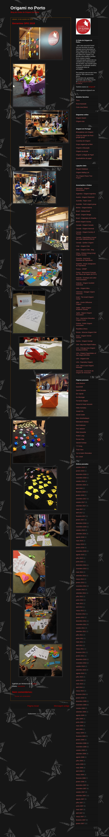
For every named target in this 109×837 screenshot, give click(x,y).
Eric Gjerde (79, 394)
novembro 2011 (81, 624)
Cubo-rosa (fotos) (82, 107)
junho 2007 (79, 806)
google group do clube (84, 81)
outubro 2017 (80, 502)
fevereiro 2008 (81, 778)
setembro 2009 (81, 712)
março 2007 (80, 816)
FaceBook (79, 83)
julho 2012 (79, 596)
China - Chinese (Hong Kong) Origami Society (86, 254)
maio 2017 (79, 509)
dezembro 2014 (81, 565)
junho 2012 (79, 600)
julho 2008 (79, 761)
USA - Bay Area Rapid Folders (86, 344)
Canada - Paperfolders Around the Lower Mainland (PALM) (86, 238)
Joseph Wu (79, 411)
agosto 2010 (80, 673)
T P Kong (79, 446)
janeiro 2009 (80, 740)
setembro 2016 (81, 534)
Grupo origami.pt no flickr (84, 144)
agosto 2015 (80, 554)
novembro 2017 (81, 499)
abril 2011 (79, 645)
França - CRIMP (81, 269)
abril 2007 (79, 813)
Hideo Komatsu (81, 408)
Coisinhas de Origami (83, 141)
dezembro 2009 (81, 701)
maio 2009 (79, 726)
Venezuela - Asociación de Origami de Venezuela (84, 372)
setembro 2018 (81, 485)
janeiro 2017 (80, 520)
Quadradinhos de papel (84, 158)
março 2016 (80, 544)
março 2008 (80, 774)
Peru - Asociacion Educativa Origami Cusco (85, 319)
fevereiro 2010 (81, 694)
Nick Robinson (81, 425)
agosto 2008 (80, 757)
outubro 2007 (80, 792)
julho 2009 (79, 719)
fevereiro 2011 (81, 652)
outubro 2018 (80, 481)
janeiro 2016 (80, 547)
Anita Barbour (80, 383)
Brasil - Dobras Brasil (83, 211)
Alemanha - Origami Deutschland (82, 189)
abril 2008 (79, 771)
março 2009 (80, 733)
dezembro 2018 (81, 474)
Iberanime (21, 686)
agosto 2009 (80, 715)
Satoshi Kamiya (81, 443)
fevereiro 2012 (81, 614)
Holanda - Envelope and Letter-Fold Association (86, 278)
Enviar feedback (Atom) (45, 714)
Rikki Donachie (81, 432)
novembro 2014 (81, 568)
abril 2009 (79, 729)
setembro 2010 (81, 670)
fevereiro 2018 (81, 492)
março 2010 (80, 691)
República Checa (81, 329)
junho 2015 (79, 562)
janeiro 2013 (80, 582)
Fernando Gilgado (82, 401)
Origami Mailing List (82, 172)
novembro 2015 (81, 551)
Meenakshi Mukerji (82, 422)
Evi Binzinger (80, 397)
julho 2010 (79, 677)
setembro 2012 (81, 593)
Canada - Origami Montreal (85, 228)
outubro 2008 (80, 750)
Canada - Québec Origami (84, 243)
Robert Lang (80, 436)
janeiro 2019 (80, 471)
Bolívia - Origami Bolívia (84, 207)
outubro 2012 (80, 589)
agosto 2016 (80, 537)
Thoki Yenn (79, 449)
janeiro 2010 (80, 698)
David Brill (79, 387)
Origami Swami (81, 118)
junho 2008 (79, 764)
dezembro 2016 (81, 523)
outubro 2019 (80, 467)
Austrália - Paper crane (83, 201)
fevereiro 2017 (81, 516)
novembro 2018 (81, 478)
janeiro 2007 (80, 823)
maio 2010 (79, 684)
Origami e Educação (83, 148)
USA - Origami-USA (82, 358)
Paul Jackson (80, 429)
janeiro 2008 (80, 781)
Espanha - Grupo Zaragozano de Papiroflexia (86, 264)
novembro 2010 (81, 663)
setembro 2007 (81, 795)
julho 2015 (79, 558)
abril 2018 (79, 488)
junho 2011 (79, 638)
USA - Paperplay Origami (84, 362)
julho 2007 (79, 802)
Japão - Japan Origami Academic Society (83, 308)
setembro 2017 (81, 506)
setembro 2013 (81, 575)
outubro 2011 (80, 628)
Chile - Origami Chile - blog (85, 250)
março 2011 (80, 649)
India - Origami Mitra (83, 288)
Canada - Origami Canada (84, 225)
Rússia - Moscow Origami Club (86, 332)
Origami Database (82, 169)
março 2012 (80, 610)
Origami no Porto (27, 8)
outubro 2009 (80, 708)
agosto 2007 (80, 799)
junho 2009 (79, 722)
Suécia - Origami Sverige (84, 341)
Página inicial (33, 706)
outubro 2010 (80, 666)
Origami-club (80, 121)
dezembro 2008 (81, 743)
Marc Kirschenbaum (82, 418)
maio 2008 (79, 768)
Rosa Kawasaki (81, 104)
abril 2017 (79, 513)
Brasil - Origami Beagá (83, 215)
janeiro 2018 (80, 495)
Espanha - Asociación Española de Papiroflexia (84, 259)
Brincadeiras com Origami (84, 132)
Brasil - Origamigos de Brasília (86, 218)
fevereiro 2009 (81, 736)
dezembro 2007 (81, 785)
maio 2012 (79, 603)
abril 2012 (79, 607)
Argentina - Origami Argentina (86, 194)
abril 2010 (79, 687)
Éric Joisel (79, 457)
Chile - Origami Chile (83, 246)
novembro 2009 (81, 705)
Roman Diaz (80, 439)
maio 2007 (79, 809)
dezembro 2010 (81, 659)
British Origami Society (83, 222)
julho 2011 (79, 635)
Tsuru (78, 100)
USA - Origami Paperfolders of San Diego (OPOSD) (86, 354)
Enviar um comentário (22, 696)
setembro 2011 (81, 631)
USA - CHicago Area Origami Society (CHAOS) (85, 349)
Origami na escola (82, 151)
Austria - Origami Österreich (85, 197)
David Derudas (81, 390)
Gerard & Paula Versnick (84, 404)
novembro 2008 (81, 747)
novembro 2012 (81, 586)
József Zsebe (80, 415)
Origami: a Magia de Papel (85, 155)
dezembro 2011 (81, 621)
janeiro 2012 (80, 617)
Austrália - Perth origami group (86, 204)
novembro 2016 (81, 527)
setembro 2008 (81, 753)
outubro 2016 (80, 530)
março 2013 (80, 579)
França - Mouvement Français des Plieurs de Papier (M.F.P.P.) (86, 273)
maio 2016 (79, 541)
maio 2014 (79, 572)
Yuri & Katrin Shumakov (84, 453)
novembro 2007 (81, 788)
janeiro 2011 (80, 656)
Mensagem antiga (61, 706)
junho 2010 (79, 680)
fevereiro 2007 (81, 820)
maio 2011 (79, 642)
